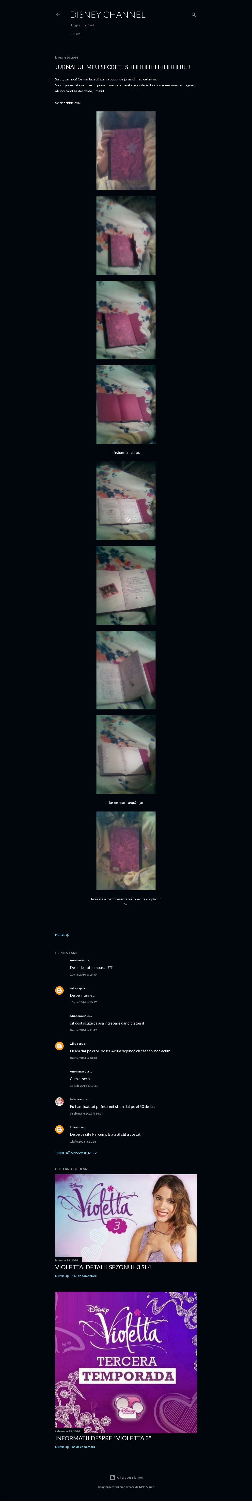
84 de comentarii (83, 1447)
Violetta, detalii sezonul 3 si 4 (103, 1267)
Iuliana (74, 1099)
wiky (73, 988)
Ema (73, 1127)
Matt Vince (146, 1487)
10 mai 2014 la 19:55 (83, 974)
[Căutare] (194, 13)
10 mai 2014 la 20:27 (83, 1002)
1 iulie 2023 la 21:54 (83, 1141)
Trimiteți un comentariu (76, 1152)
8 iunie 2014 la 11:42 (83, 1030)
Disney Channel (108, 14)
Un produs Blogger (126, 1478)
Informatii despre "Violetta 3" (103, 1437)
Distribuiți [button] (62, 935)
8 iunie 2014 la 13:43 (83, 1058)
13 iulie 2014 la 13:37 (84, 1085)
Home (77, 34)
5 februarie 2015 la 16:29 (86, 1113)
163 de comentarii (84, 1276)
